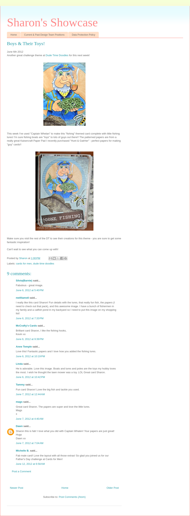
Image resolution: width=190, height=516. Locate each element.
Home (13, 34)
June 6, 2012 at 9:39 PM (30, 339)
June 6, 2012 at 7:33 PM (30, 318)
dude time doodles (43, 263)
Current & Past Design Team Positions (44, 34)
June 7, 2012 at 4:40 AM (29, 418)
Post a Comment (21, 471)
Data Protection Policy (83, 34)
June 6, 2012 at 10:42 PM (30, 377)
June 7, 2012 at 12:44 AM (30, 394)
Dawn (19, 426)
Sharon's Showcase (52, 22)
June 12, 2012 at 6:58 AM (30, 463)
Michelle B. (22, 450)
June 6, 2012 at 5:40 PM (30, 290)
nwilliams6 (22, 297)
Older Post (113, 487)
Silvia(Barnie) (24, 280)
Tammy (20, 384)
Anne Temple (24, 346)
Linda (19, 363)
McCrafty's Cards (26, 325)
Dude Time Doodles (57, 55)
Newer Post (16, 487)
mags (19, 401)
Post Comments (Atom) (72, 496)
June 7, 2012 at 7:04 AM (29, 443)
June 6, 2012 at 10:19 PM (30, 356)
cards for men (24, 263)
